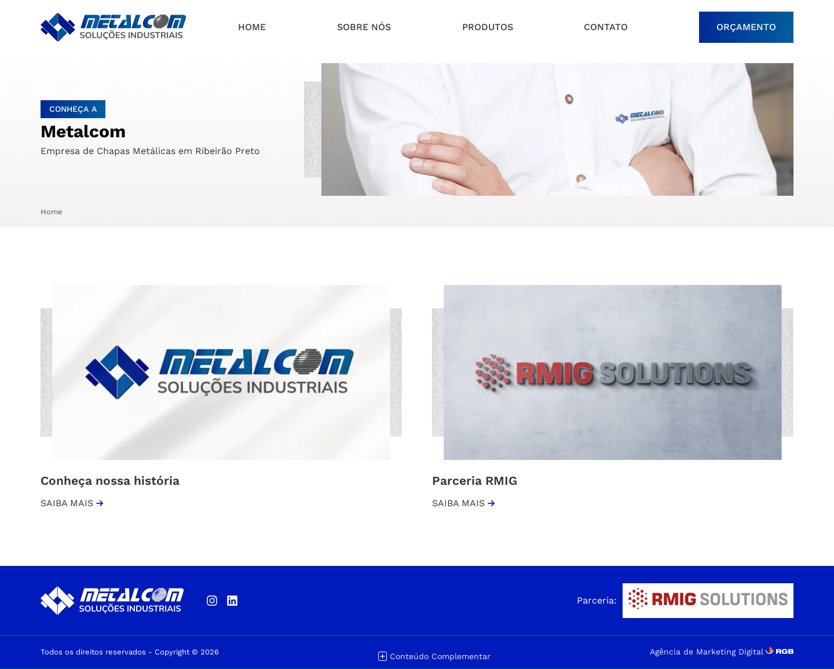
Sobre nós (364, 26)
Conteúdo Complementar (434, 656)
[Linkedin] (232, 600)
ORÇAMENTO (746, 26)
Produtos (487, 26)
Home (52, 211)
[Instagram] (212, 600)
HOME (252, 26)
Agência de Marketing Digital (706, 651)
